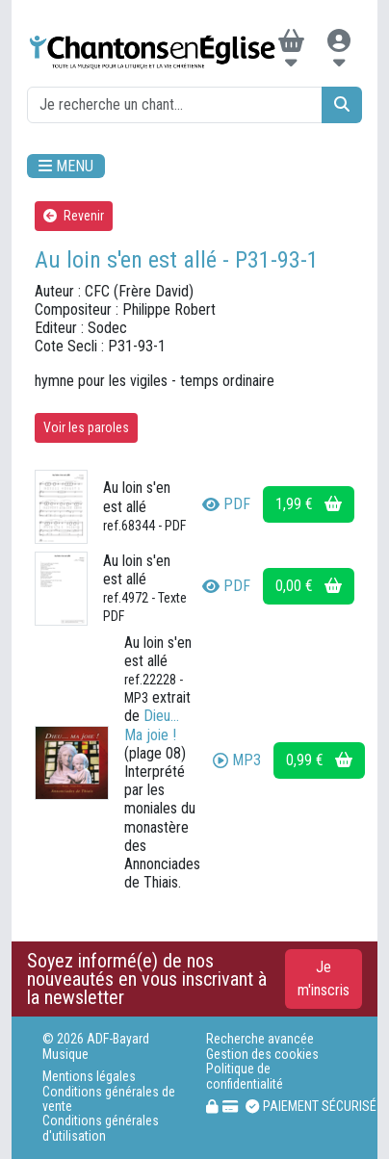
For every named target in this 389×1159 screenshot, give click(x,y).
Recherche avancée (260, 1039)
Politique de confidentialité (244, 1076)
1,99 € (308, 504)
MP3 (237, 760)
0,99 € (319, 760)
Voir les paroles (86, 427)
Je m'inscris (324, 978)
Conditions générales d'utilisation (100, 1128)
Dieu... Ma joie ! (151, 725)
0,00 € (308, 586)
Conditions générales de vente (108, 1099)
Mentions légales (89, 1076)
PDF (226, 504)
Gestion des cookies (262, 1054)
